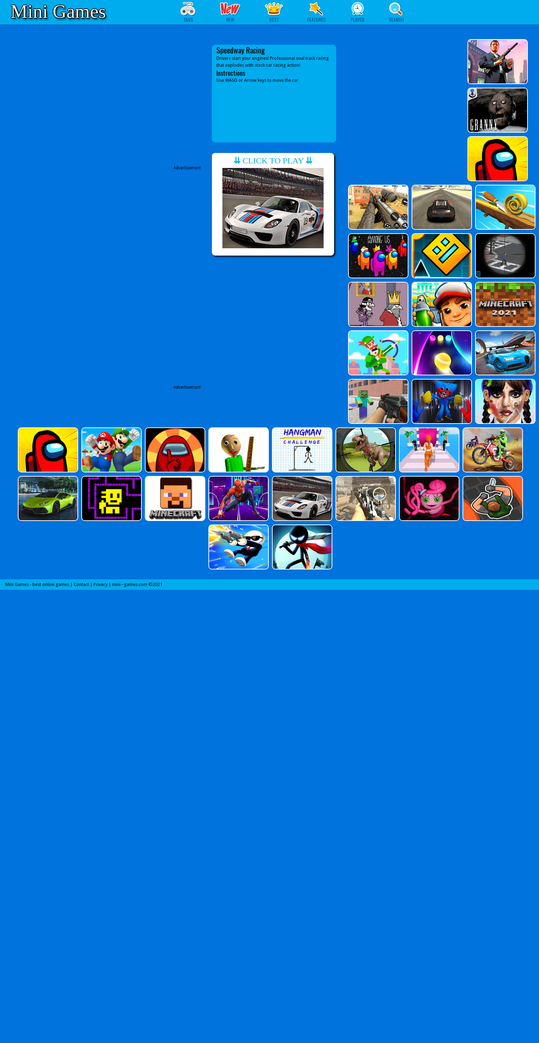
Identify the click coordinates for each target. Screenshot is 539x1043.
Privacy (101, 584)
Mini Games (58, 11)
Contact (81, 584)
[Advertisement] (141, 103)
